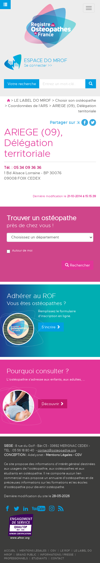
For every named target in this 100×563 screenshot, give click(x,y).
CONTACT (57, 558)
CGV (78, 455)
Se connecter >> (38, 65)
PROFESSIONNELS (16, 558)
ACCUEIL (9, 550)
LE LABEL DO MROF (32, 100)
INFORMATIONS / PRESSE (56, 554)
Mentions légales (32, 550)
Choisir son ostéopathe (75, 100)
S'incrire (51, 327)
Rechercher (77, 265)
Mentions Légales (59, 455)
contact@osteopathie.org (57, 450)
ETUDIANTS (39, 558)
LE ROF (65, 550)
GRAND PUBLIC (26, 554)
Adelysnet (35, 455)
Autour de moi (19, 251)
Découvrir (53, 403)
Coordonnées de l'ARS (28, 105)
